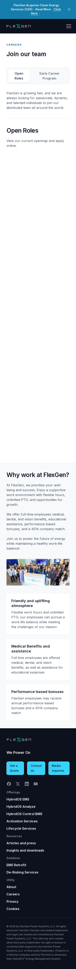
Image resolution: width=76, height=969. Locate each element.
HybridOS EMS (17, 799)
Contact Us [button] (36, 768)
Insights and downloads (25, 850)
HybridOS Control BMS (24, 814)
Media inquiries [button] (58, 768)
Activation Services (22, 821)
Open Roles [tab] (19, 75)
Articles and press (21, 843)
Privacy (12, 901)
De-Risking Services (22, 872)
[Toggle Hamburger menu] (69, 26)
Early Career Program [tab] (50, 75)
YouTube (35, 783)
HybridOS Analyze (20, 807)
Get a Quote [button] (14, 768)
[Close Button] (69, 9)
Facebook (8, 783)
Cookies (12, 909)
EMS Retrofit (16, 865)
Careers (13, 894)
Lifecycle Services (21, 828)
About (11, 887)
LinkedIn (26, 783)
